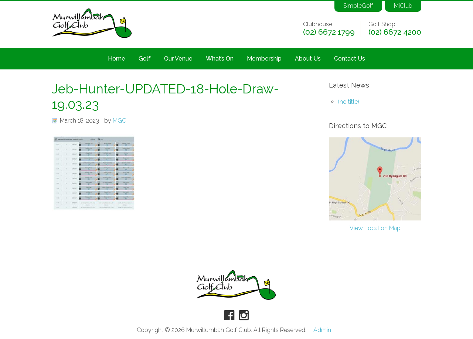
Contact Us (349, 58)
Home (116, 58)
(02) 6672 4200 (394, 32)
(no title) (348, 101)
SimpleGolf (358, 5)
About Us (308, 58)
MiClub (403, 5)
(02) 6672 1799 (329, 32)
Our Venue (178, 58)
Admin (322, 330)
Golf (145, 58)
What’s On (220, 58)
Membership (264, 58)
